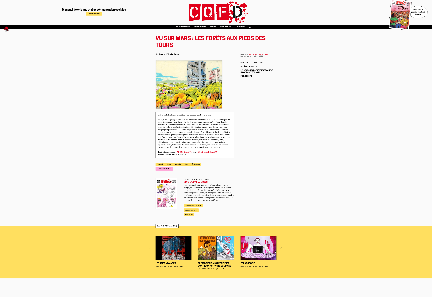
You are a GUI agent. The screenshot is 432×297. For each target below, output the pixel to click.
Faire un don (189, 214)
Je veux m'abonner (191, 210)
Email (186, 164)
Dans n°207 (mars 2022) (167, 226)
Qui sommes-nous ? (183, 27)
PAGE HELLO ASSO (207, 152)
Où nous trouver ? (226, 27)
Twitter (169, 164)
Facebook (160, 164)
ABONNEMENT (184, 152)
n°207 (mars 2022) (196, 182)
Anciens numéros (200, 27)
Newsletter (241, 27)
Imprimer (197, 164)
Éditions (213, 27)
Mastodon (178, 164)
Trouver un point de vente (193, 205)
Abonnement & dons (94, 13)
